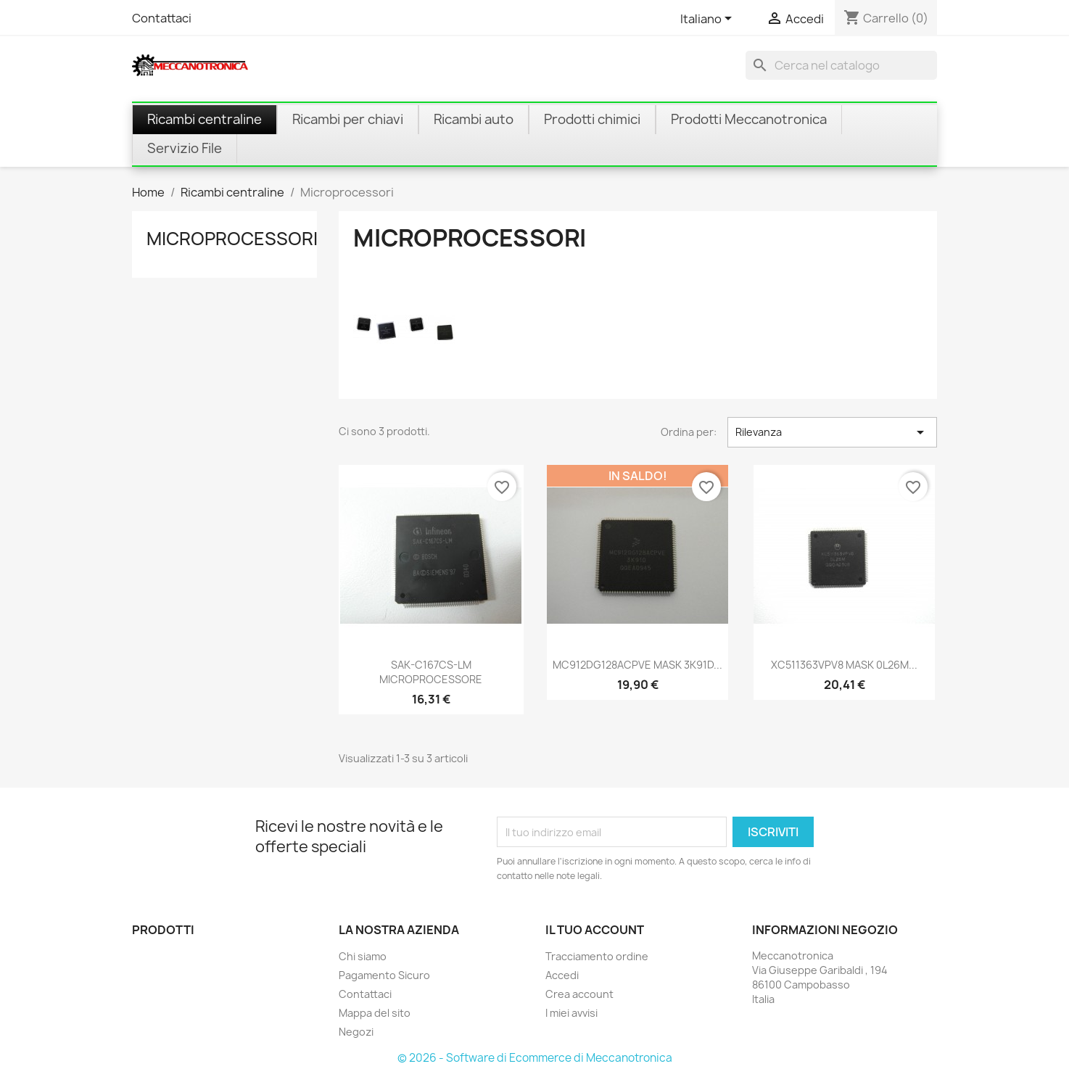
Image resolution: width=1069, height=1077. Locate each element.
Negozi (356, 1032)
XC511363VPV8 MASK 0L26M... (844, 665)
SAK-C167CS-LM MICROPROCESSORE (430, 672)
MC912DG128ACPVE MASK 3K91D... (637, 665)
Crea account (579, 994)
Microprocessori (232, 238)
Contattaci (161, 18)
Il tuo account (594, 930)
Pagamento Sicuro (384, 975)
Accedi (562, 975)
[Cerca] (841, 65)
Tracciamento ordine (596, 956)
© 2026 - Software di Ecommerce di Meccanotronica (534, 1057)
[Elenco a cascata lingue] (708, 19)
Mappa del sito (374, 1013)
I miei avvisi (571, 1013)
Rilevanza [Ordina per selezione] (832, 432)
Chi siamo (363, 956)
